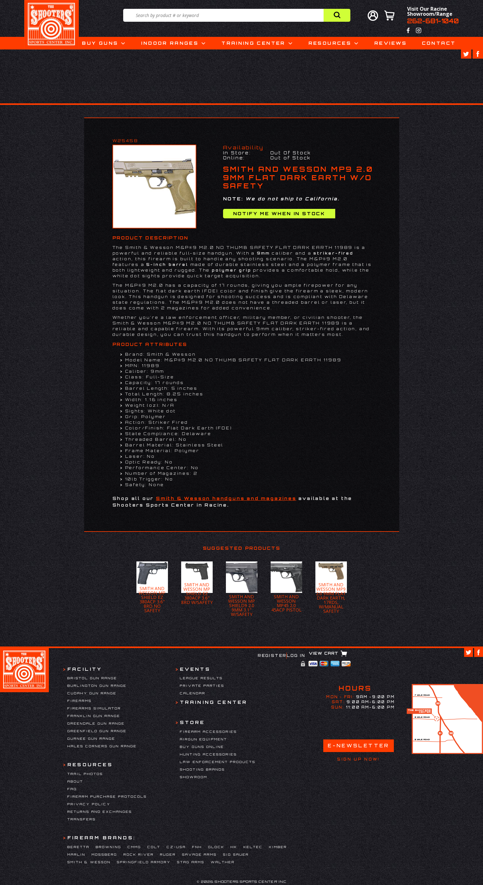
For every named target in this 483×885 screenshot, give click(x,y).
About (75, 781)
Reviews (390, 43)
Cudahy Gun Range (92, 693)
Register (272, 655)
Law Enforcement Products (218, 762)
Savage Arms (199, 854)
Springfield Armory (144, 862)
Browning (108, 847)
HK (234, 847)
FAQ (72, 789)
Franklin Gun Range (93, 716)
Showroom (193, 777)
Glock (216, 847)
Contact (439, 43)
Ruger (168, 854)
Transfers (81, 819)
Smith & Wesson (89, 862)
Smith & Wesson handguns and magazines (226, 498)
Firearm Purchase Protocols (107, 796)
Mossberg (104, 854)
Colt (153, 847)
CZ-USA (176, 847)
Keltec (253, 847)
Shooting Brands (202, 769)
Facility (84, 669)
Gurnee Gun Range (91, 738)
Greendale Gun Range (96, 723)
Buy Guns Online (202, 747)
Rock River (139, 854)
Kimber (278, 847)
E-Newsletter (358, 746)
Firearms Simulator (94, 708)
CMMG (134, 847)
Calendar (192, 693)
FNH (197, 847)
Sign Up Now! (358, 759)
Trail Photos (85, 774)
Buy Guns (100, 43)
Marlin (76, 854)
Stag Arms (190, 862)
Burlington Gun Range (97, 685)
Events (195, 669)
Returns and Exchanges (99, 811)
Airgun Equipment (203, 739)
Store (192, 722)
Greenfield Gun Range (97, 731)
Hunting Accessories (208, 754)
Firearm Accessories (208, 731)
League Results (201, 678)
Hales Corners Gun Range (102, 746)
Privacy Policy (89, 804)
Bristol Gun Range (92, 678)
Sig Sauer (236, 854)
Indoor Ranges (169, 43)
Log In (296, 655)
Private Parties (202, 685)
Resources (329, 43)
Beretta (78, 847)
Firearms (79, 701)
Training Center (253, 43)
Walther (223, 862)
